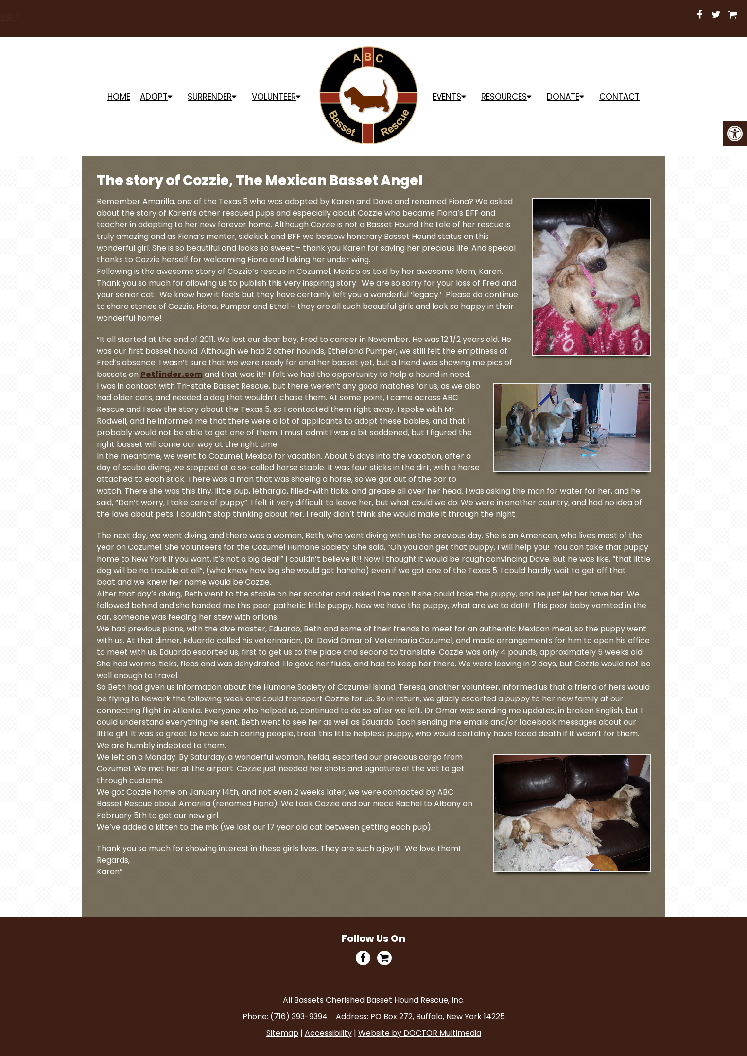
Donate (563, 96)
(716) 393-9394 (300, 1016)
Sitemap (282, 1033)
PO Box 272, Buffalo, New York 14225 (437, 1016)
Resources (504, 96)
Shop (302, 15)
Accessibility (328, 1033)
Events (447, 96)
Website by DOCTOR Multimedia (419, 1033)
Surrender (210, 96)
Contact (619, 96)
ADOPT (154, 96)
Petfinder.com (171, 374)
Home (118, 96)
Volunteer (274, 96)
